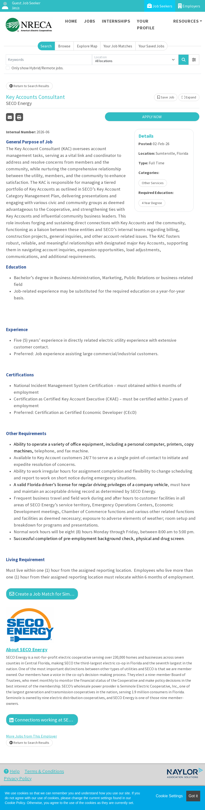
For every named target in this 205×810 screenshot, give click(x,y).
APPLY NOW (152, 116)
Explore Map (87, 46)
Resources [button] (186, 21)
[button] (194, 59)
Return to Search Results (29, 86)
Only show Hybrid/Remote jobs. (37, 67)
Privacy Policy (17, 778)
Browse (64, 46)
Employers (189, 6)
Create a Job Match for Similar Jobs (43, 594)
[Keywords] (49, 59)
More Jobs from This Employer (31, 736)
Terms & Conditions (44, 771)
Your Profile (146, 24)
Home (71, 21)
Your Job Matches (118, 46)
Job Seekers (159, 6)
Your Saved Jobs (151, 46)
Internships (116, 21)
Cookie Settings (169, 796)
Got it (193, 796)
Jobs (89, 21)
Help (12, 771)
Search (46, 46)
